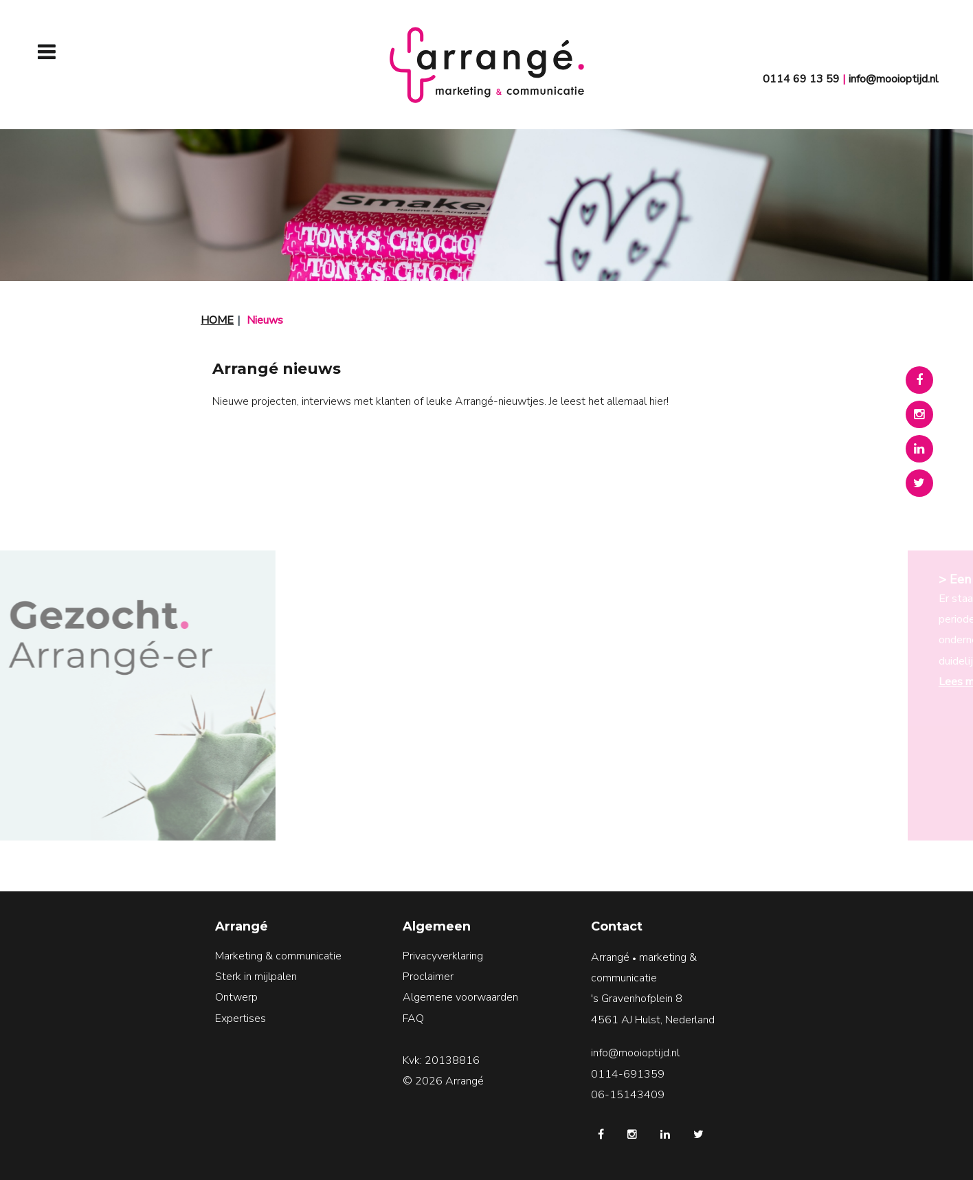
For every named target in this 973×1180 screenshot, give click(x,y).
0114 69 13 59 (801, 79)
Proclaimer (428, 976)
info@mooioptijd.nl (894, 79)
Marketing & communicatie (278, 956)
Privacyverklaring (443, 956)
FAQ (413, 1018)
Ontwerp (236, 997)
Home (217, 320)
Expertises (240, 1018)
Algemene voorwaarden (460, 997)
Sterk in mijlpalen (256, 976)
